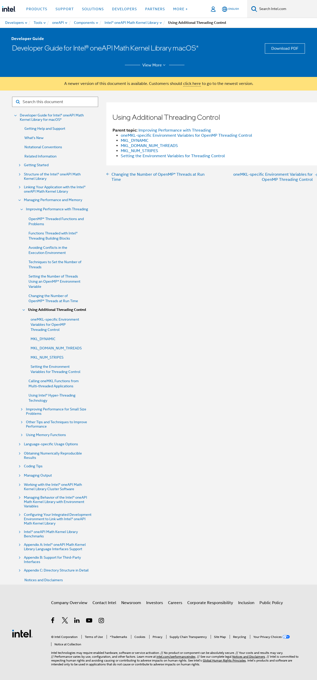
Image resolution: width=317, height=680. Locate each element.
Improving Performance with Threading (57, 209)
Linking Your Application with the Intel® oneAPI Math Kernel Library (55, 189)
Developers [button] (124, 9)
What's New (33, 137)
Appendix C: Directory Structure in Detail (56, 570)
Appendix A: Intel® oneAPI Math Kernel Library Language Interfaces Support (55, 547)
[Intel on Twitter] (65, 621)
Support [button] (64, 9)
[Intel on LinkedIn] (77, 621)
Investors (154, 602)
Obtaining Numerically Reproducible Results (53, 455)
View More (154, 65)
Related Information (40, 156)
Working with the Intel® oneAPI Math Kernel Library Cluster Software (53, 486)
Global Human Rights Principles (224, 660)
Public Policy (271, 602)
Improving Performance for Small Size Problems (56, 411)
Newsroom (131, 602)
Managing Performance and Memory (53, 200)
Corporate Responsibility (210, 602)
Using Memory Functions (46, 435)
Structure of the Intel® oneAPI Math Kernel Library (52, 176)
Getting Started (36, 165)
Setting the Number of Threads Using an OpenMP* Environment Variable (54, 281)
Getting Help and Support (44, 128)
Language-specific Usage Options (51, 444)
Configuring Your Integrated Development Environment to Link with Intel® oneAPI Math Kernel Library (57, 519)
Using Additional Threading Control (57, 310)
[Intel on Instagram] (102, 621)
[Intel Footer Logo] (22, 633)
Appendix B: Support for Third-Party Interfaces (52, 559)
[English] (230, 9)
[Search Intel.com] (287, 9)
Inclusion (246, 602)
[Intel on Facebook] (53, 621)
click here (192, 83)
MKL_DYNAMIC (43, 339)
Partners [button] (155, 9)
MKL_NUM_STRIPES (47, 357)
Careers (175, 602)
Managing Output (38, 475)
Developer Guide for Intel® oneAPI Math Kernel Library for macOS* (52, 117)
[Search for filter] (55, 102)
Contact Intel (104, 602)
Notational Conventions (43, 147)
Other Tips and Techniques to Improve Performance (56, 424)
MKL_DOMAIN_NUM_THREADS (56, 348)
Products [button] (36, 9)
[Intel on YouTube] (90, 621)
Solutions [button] (93, 9)
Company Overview (69, 602)
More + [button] (180, 9)
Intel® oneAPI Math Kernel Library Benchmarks (51, 534)
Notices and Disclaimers (43, 580)
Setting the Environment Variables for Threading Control (173, 156)
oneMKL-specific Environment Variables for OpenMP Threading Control (55, 324)
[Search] (254, 9)
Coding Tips (33, 466)
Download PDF (285, 48)
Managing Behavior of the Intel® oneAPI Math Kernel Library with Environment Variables (55, 501)
